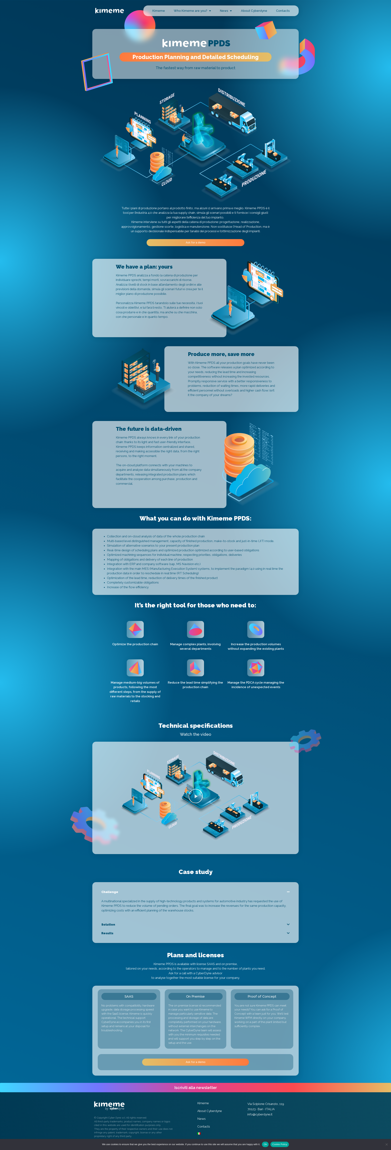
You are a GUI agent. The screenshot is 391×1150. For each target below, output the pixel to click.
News (226, 10)
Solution (108, 924)
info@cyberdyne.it (259, 1114)
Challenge (109, 892)
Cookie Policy (279, 1144)
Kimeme (158, 10)
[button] (195, 242)
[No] (386, 1144)
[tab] (195, 892)
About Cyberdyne (254, 10)
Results (107, 933)
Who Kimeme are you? (192, 10)
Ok (265, 1144)
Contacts (283, 10)
